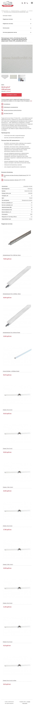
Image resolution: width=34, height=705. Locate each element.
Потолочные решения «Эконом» (11, 180)
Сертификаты (7, 104)
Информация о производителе (11, 107)
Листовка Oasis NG (8, 113)
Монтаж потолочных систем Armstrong (12, 110)
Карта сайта (24, 703)
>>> (31, 100)
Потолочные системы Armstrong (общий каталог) (15, 175)
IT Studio (28, 701)
